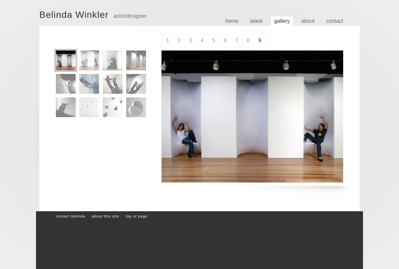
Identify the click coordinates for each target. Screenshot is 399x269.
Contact (334, 21)
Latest (256, 21)
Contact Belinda (70, 216)
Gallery (282, 21)
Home (231, 21)
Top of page (137, 216)
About (307, 21)
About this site (105, 216)
